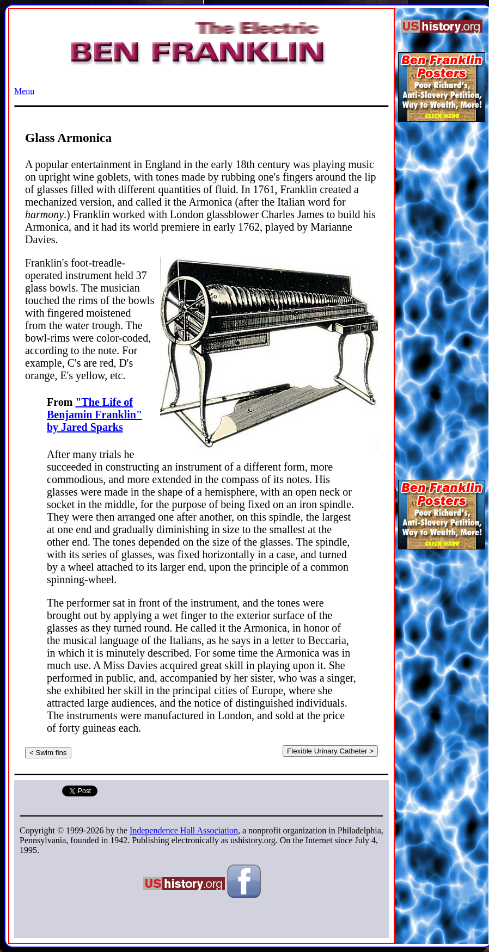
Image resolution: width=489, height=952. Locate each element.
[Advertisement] (441, 296)
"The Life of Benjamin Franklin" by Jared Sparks (94, 414)
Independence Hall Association (184, 830)
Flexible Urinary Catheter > (330, 751)
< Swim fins (48, 753)
